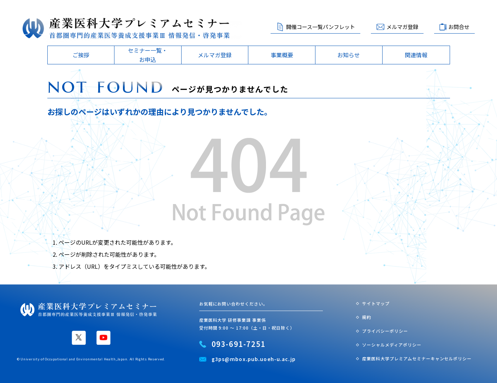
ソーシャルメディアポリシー (391, 345)
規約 (366, 317)
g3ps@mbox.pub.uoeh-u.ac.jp (254, 359)
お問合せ (458, 26)
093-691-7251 (239, 344)
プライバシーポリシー (385, 331)
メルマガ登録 (402, 26)
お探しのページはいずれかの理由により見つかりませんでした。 (159, 111)
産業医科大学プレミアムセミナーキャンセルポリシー (417, 358)
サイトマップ (376, 304)
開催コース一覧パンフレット (320, 26)
